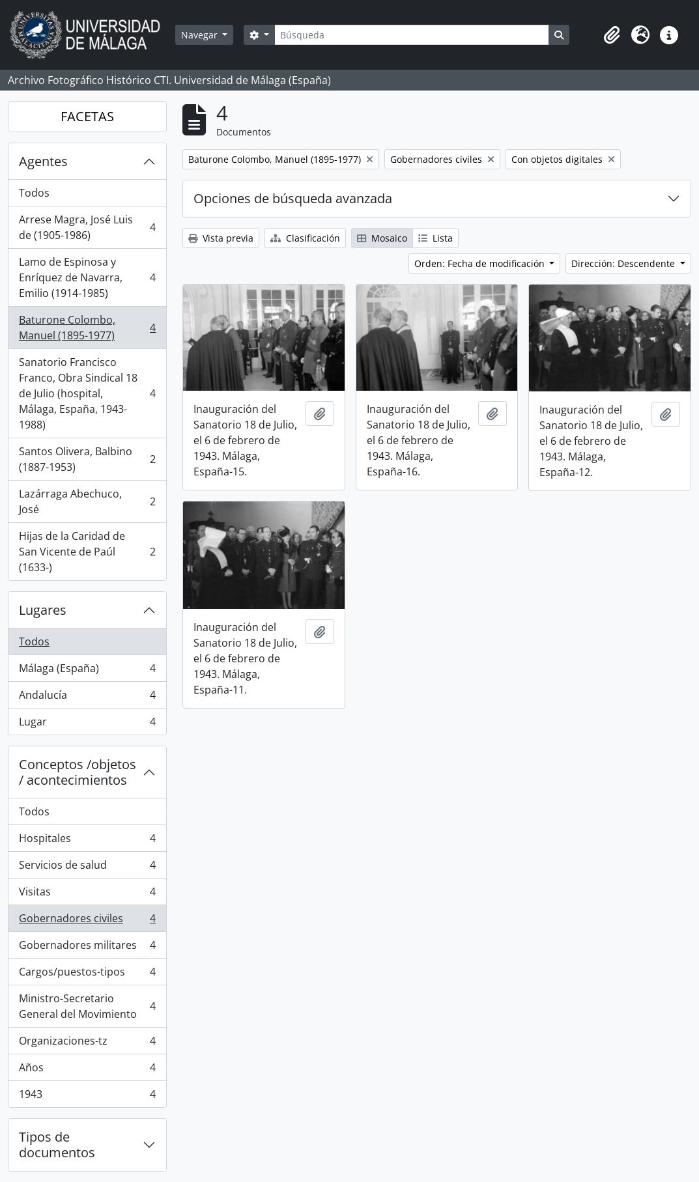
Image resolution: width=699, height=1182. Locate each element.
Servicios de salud (87, 868)
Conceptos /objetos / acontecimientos (77, 772)
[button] (611, 35)
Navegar (200, 35)
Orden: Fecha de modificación (480, 263)
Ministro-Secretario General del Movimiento (87, 1006)
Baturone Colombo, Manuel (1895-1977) (87, 328)
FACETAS (87, 116)
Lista (435, 238)
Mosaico (382, 238)
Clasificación (305, 238)
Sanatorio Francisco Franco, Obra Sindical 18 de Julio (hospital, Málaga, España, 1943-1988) (87, 393)
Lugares (42, 610)
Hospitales (87, 841)
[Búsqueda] (411, 35)
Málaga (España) (87, 671)
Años (87, 1070)
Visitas (87, 894)
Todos (34, 193)
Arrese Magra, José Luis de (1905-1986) (87, 227)
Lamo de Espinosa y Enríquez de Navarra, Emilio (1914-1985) (87, 277)
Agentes (43, 161)
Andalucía (87, 698)
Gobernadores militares (87, 948)
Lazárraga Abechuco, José (87, 501)
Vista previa (220, 238)
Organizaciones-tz (87, 1043)
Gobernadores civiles (87, 921)
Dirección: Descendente (624, 263)
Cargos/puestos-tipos (87, 974)
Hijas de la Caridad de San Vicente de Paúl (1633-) (87, 551)
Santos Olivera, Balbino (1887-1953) (87, 459)
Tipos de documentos (57, 1144)
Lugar (87, 724)
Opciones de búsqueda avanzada (292, 198)
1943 (87, 1096)
